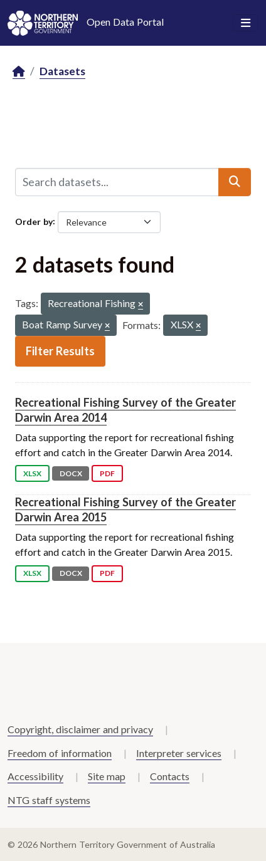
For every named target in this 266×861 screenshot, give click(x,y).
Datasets (62, 71)
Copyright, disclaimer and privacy (80, 729)
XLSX (32, 473)
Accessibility (35, 776)
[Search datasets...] (117, 182)
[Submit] (234, 182)
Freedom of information (60, 753)
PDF (107, 473)
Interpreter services (178, 753)
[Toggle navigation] (245, 23)
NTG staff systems (49, 800)
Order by (34, 221)
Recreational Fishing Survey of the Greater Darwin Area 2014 (125, 409)
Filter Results (60, 351)
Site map (106, 776)
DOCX (71, 473)
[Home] (19, 72)
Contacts (169, 776)
